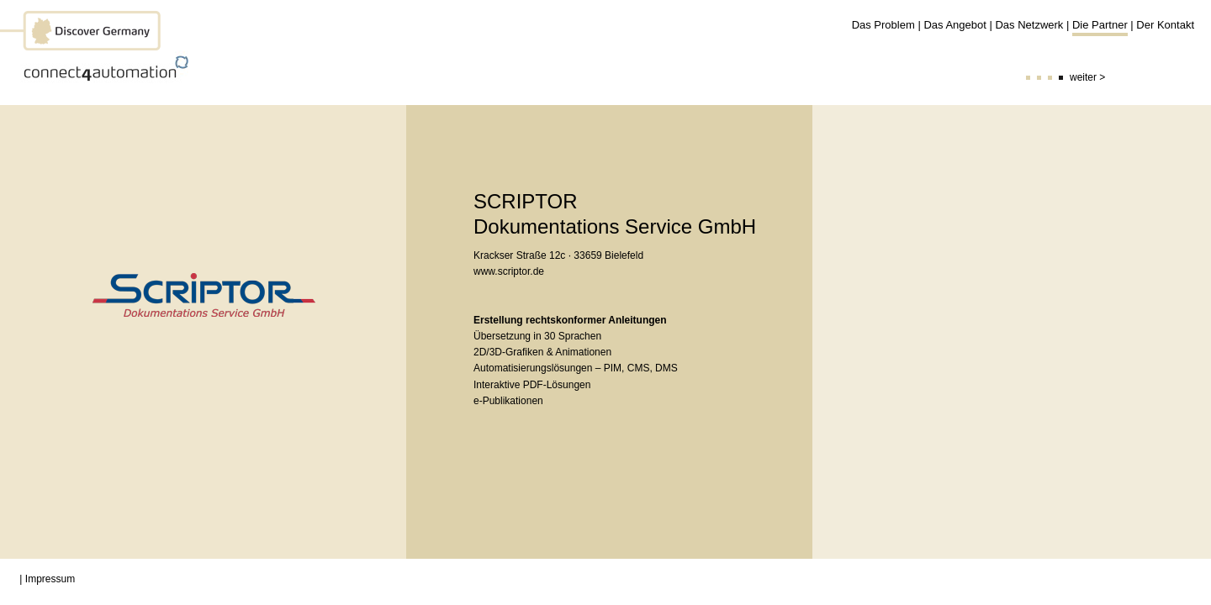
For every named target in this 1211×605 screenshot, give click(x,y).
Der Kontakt (1165, 24)
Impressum (50, 579)
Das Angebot (954, 24)
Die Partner (1100, 24)
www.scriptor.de (508, 271)
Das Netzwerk (1029, 24)
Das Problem (883, 24)
